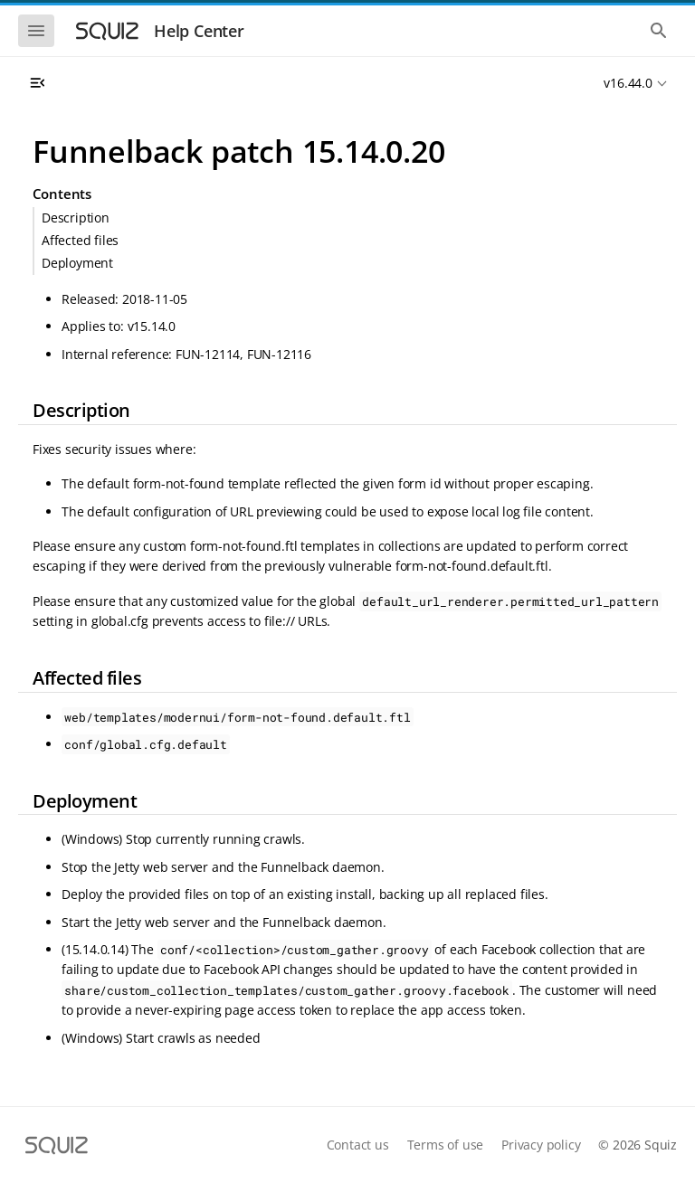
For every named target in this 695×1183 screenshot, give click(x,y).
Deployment (77, 262)
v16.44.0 (628, 82)
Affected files (80, 240)
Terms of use (445, 1144)
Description (75, 217)
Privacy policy (540, 1144)
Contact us (358, 1144)
